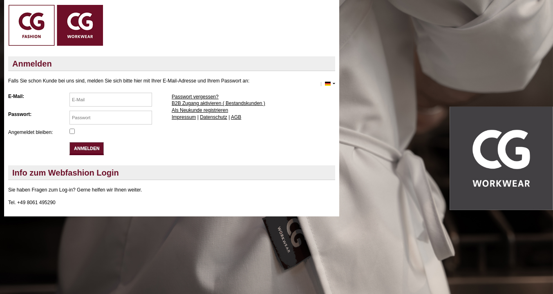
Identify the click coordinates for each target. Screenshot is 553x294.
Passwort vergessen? (195, 97)
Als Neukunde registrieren (200, 110)
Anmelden (86, 148)
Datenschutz (213, 117)
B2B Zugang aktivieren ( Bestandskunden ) (218, 103)
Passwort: (19, 114)
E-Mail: (16, 96)
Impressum (184, 117)
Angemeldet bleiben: (30, 132)
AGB (236, 117)
